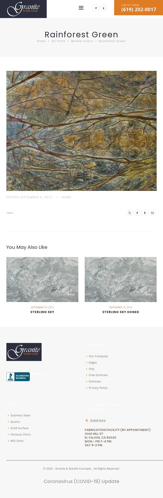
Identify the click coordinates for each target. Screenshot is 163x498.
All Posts (59, 41)
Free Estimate (98, 375)
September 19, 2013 (42, 307)
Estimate (95, 381)
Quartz (15, 422)
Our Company (98, 356)
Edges (93, 362)
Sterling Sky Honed (120, 312)
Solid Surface (20, 428)
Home (41, 41)
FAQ (92, 369)
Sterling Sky (42, 312)
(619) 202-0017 (138, 9)
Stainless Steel (21, 415)
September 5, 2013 (36, 197)
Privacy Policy (98, 388)
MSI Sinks (17, 441)
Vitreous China (21, 434)
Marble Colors (82, 41)
